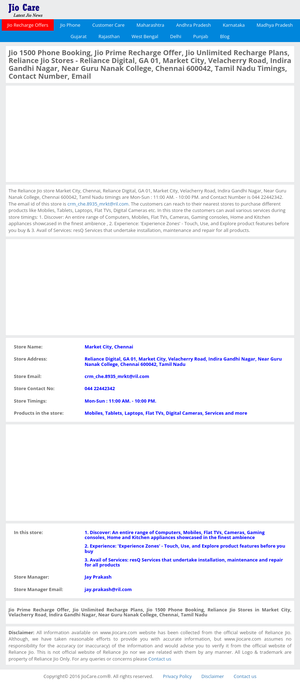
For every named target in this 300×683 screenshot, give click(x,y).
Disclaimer (212, 676)
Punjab (200, 36)
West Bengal (145, 36)
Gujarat (78, 36)
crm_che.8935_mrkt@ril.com (97, 204)
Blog (225, 36)
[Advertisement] (62, 132)
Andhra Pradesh (193, 25)
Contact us (159, 659)
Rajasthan (109, 36)
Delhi (175, 36)
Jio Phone (70, 25)
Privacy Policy (177, 676)
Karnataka (234, 25)
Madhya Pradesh (275, 25)
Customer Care (108, 25)
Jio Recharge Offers (27, 25)
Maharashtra (150, 25)
